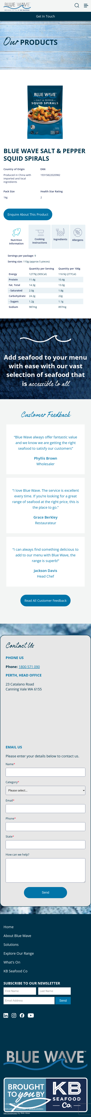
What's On (12, 962)
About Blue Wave (17, 935)
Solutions (11, 944)
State (10, 836)
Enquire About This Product (28, 214)
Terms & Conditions (36, 1108)
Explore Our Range (19, 953)
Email (10, 800)
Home (9, 926)
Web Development (10, 1113)
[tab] (16, 237)
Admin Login (8, 1108)
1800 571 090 (29, 666)
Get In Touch (45, 16)
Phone (11, 818)
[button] (87, 3)
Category (12, 782)
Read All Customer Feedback (45, 600)
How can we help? (17, 854)
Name (10, 764)
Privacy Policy (21, 1108)
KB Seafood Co (15, 971)
